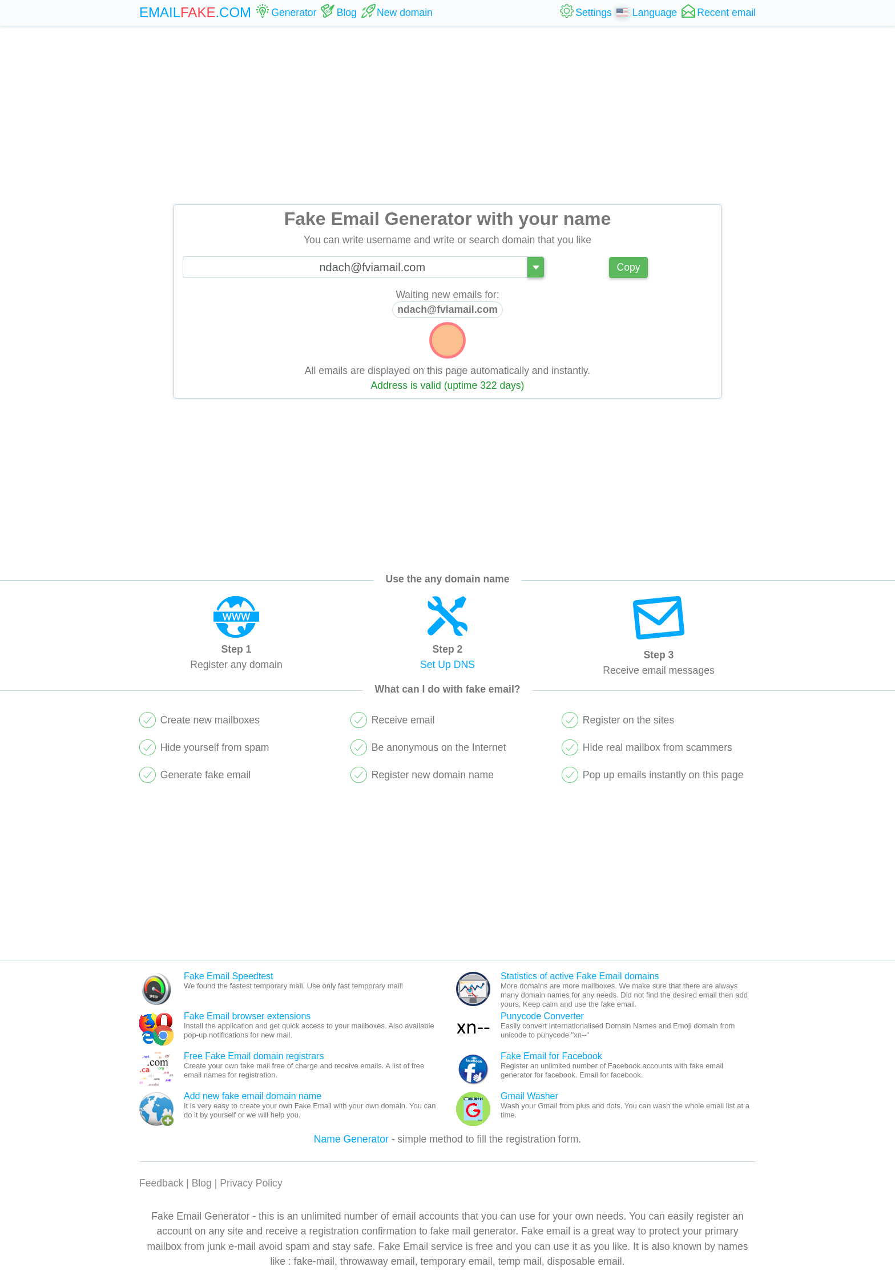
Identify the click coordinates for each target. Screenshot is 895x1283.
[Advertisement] (447, 115)
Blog (202, 1183)
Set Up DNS (447, 664)
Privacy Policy (251, 1183)
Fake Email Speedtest (228, 976)
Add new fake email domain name (252, 1096)
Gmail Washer (529, 1096)
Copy (628, 267)
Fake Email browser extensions (247, 1016)
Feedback (161, 1183)
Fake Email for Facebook (551, 1056)
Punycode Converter (542, 1016)
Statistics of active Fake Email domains (580, 976)
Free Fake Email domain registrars (254, 1056)
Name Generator (351, 1139)
